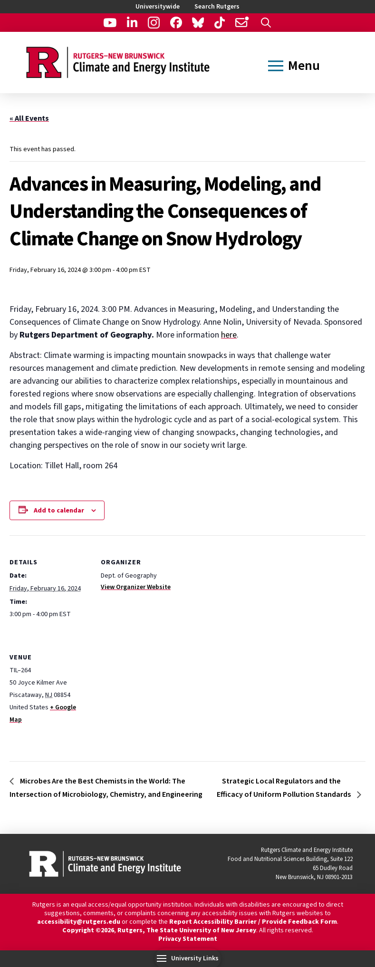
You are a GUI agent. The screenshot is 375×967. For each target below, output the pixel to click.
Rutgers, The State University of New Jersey (186, 930)
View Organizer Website (136, 587)
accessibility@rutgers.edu (78, 922)
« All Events (29, 118)
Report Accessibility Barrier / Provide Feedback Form (253, 922)
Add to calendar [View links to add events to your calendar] (59, 510)
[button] (266, 22)
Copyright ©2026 (88, 930)
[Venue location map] (151, 695)
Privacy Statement (187, 939)
